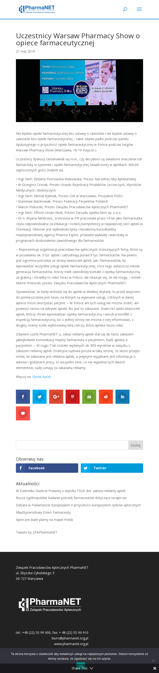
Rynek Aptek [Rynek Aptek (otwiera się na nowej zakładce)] (41, 376)
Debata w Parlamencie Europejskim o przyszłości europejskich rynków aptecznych (78, 505)
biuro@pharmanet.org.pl (70, 638)
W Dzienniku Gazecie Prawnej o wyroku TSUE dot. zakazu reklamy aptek (71, 490)
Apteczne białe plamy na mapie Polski (44, 519)
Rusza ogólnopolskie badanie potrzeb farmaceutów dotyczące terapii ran (71, 498)
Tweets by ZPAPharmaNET (36, 532)
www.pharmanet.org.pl (71, 644)
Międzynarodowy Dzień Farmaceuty (43, 512)
